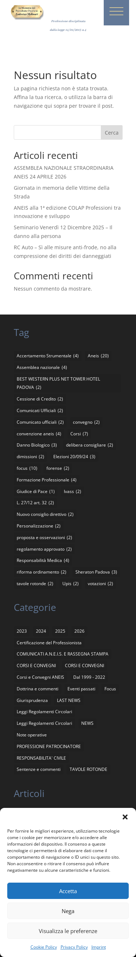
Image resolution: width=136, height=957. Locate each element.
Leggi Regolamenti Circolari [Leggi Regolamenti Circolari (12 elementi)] (44, 711)
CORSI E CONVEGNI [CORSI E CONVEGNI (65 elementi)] (36, 665)
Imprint (98, 947)
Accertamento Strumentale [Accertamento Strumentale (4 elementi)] (48, 356)
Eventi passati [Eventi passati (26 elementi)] (81, 689)
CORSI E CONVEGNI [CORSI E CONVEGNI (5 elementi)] (84, 665)
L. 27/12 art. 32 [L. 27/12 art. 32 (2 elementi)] (35, 502)
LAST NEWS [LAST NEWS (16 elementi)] (69, 700)
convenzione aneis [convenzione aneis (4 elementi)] (39, 434)
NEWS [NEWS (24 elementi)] (87, 723)
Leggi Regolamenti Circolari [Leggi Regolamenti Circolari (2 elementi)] (44, 723)
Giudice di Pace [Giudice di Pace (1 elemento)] (36, 491)
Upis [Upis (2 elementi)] (70, 583)
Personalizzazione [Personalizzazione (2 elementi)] (39, 526)
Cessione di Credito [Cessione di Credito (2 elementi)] (40, 399)
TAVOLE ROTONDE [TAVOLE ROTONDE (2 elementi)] (88, 769)
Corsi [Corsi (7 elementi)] (79, 434)
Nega (68, 911)
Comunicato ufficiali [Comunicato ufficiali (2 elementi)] (40, 422)
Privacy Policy (74, 947)
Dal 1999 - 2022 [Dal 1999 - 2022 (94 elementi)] (89, 677)
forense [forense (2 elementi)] (57, 468)
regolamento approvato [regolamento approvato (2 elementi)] (44, 549)
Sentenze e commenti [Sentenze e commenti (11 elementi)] (39, 769)
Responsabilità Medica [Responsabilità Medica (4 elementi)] (43, 560)
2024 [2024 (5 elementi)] (41, 631)
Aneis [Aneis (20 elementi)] (98, 356)
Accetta (68, 891)
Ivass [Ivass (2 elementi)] (72, 491)
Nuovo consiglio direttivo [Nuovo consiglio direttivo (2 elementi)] (45, 514)
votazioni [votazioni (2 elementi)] (100, 583)
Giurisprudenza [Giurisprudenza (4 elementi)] (32, 700)
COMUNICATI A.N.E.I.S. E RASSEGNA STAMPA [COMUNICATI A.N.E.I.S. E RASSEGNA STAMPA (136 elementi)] (62, 654)
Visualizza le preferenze (68, 931)
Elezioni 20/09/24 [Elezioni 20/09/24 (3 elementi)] (74, 456)
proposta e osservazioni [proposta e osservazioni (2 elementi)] (44, 537)
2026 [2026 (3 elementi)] (79, 631)
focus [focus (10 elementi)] (27, 468)
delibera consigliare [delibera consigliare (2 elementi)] (89, 445)
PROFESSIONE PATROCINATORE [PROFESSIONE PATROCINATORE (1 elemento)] (49, 746)
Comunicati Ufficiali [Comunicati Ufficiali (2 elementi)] (40, 410)
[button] (125, 817)
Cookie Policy (43, 947)
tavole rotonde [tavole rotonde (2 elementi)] (35, 583)
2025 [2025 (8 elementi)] (60, 631)
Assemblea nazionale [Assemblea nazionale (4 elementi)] (42, 367)
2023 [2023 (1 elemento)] (22, 631)
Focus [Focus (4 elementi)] (110, 689)
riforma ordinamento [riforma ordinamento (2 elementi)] (41, 572)
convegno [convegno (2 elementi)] (86, 422)
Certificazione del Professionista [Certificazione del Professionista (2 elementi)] (49, 643)
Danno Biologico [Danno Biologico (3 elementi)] (37, 445)
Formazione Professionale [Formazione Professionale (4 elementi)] (47, 480)
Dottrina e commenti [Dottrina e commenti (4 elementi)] (37, 689)
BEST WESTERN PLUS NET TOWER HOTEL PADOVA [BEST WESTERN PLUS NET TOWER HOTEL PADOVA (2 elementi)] (58, 384)
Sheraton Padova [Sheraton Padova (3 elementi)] (96, 572)
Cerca (112, 132)
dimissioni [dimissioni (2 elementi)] (30, 456)
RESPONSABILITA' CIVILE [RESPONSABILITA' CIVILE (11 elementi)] (41, 758)
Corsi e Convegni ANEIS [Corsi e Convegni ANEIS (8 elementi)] (40, 677)
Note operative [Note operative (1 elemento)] (32, 735)
